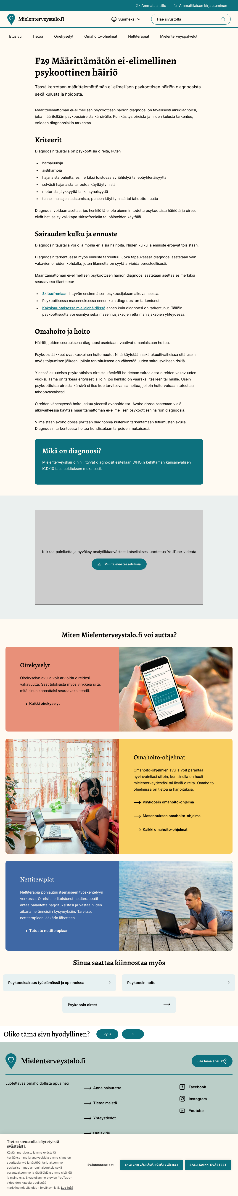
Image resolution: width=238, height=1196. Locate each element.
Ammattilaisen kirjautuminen (200, 5)
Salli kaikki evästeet (208, 1165)
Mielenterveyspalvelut (178, 36)
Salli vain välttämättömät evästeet (151, 1164)
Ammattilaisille (151, 5)
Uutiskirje (97, 1133)
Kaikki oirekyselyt (40, 703)
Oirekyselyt (63, 36)
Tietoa (37, 36)
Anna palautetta (102, 1087)
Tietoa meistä (100, 1103)
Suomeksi (125, 21)
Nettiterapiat (138, 36)
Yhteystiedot (100, 1118)
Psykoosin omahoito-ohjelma (164, 802)
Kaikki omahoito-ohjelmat (161, 829)
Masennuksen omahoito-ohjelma (167, 815)
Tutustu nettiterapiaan (44, 930)
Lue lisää (67, 1187)
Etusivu (15, 36)
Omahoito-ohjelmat (100, 36)
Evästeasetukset (100, 1165)
